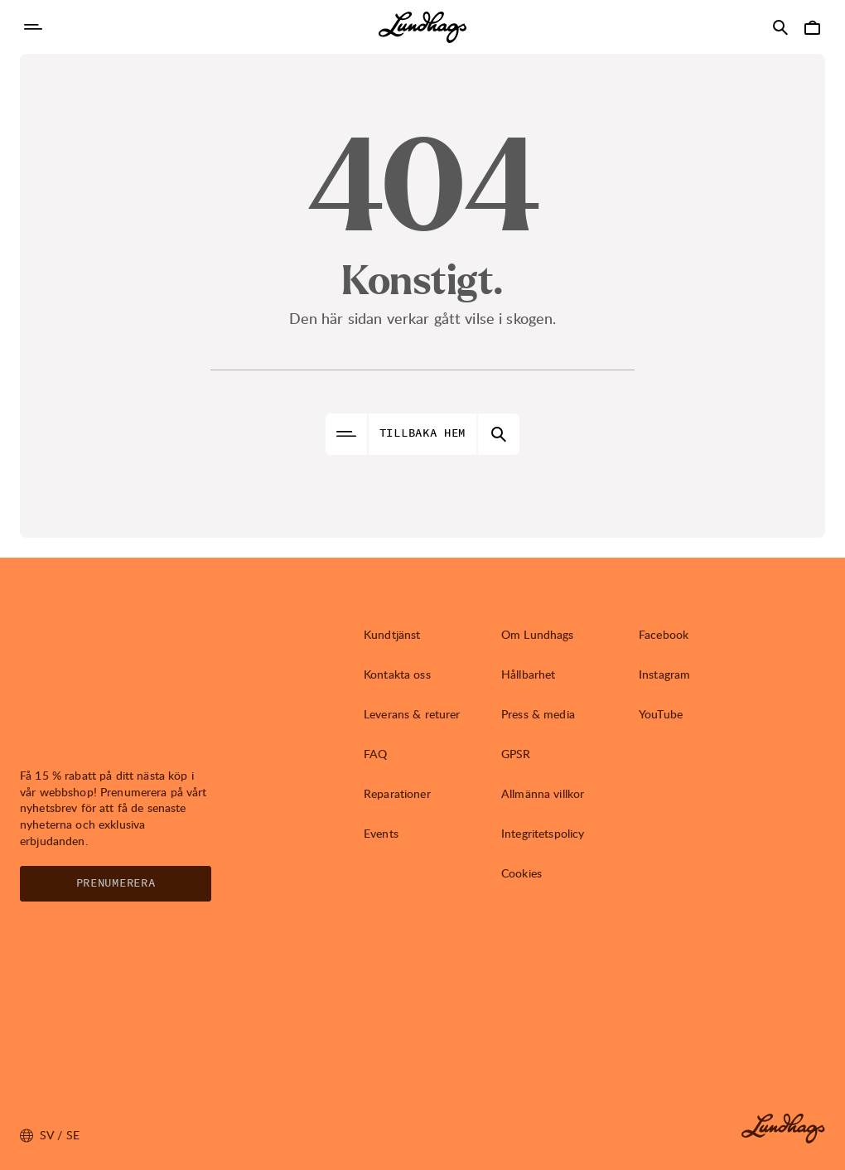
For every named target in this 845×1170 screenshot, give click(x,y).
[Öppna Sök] (780, 27)
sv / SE (50, 1135)
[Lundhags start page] (422, 27)
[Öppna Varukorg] (812, 27)
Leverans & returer (412, 714)
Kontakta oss (397, 674)
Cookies (521, 873)
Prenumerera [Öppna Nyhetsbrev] (116, 883)
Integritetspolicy (542, 833)
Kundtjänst (392, 634)
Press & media (538, 714)
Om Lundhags (537, 634)
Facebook (663, 634)
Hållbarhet (528, 674)
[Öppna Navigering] (33, 27)
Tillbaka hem (422, 433)
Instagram (664, 674)
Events (381, 833)
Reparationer (397, 793)
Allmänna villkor (542, 793)
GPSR (516, 753)
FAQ (375, 753)
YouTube (661, 714)
